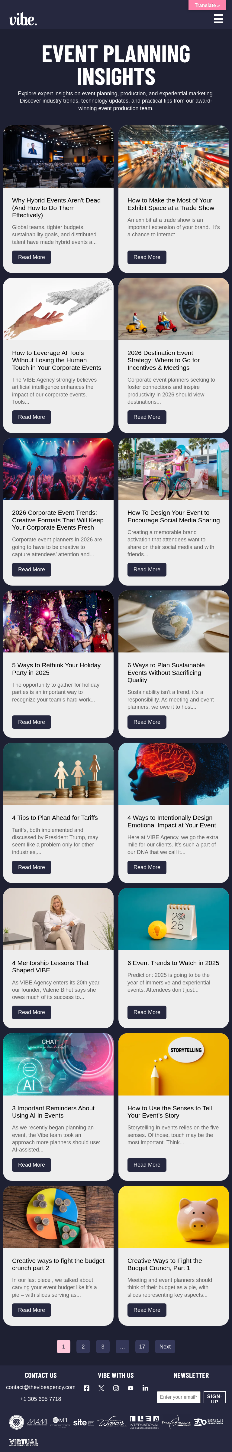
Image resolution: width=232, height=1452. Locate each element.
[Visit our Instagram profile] (116, 1388)
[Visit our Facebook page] (86, 1388)
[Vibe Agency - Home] (23, 18)
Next (165, 1347)
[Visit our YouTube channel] (131, 1388)
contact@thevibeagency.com (41, 1387)
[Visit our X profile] (101, 1388)
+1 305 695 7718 (40, 1399)
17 (142, 1347)
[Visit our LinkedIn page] (145, 1388)
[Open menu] (218, 18)
